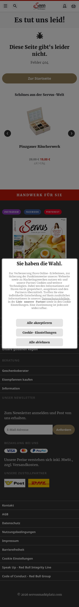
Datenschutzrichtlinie (56, 298)
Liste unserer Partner (31, 301)
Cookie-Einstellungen (40, 332)
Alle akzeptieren (39, 323)
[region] (40, 303)
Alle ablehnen (39, 342)
